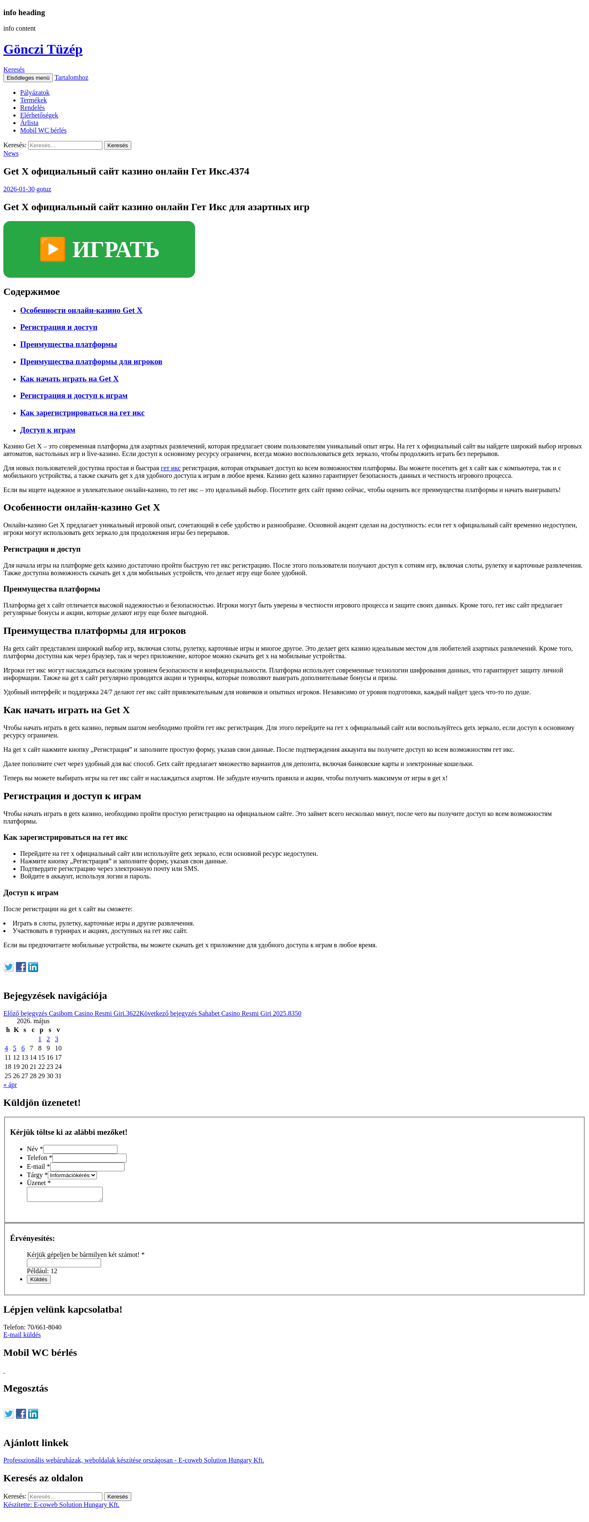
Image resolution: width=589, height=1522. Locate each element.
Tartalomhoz (72, 77)
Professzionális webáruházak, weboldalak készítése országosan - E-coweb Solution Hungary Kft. (133, 1462)
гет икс (170, 468)
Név (35, 1148)
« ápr (10, 1084)
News (10, 153)
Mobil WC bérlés (43, 130)
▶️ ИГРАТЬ (99, 249)
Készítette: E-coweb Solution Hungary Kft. (61, 1507)
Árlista (29, 122)
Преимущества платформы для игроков (91, 361)
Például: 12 (42, 1273)
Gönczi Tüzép (43, 49)
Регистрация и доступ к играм (74, 395)
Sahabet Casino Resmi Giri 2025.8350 (220, 1013)
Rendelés (32, 107)
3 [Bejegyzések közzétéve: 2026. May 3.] (56, 1038)
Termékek (33, 100)
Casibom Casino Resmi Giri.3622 (71, 1013)
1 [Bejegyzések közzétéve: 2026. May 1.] (40, 1038)
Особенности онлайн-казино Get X (81, 310)
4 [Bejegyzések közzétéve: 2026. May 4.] (6, 1048)
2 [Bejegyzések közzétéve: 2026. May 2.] (48, 1038)
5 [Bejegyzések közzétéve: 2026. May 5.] (14, 1048)
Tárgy (37, 1174)
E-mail (38, 1166)
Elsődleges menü (28, 78)
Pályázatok (35, 92)
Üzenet (39, 1182)
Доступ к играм (47, 429)
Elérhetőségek (39, 115)
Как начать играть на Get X (69, 378)
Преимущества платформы (68, 344)
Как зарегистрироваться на (82, 412)
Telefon (39, 1157)
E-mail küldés (22, 1337)
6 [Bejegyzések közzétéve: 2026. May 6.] (23, 1048)
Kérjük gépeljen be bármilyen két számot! (86, 1257)
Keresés (14, 69)
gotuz (44, 189)
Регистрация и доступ (58, 327)
